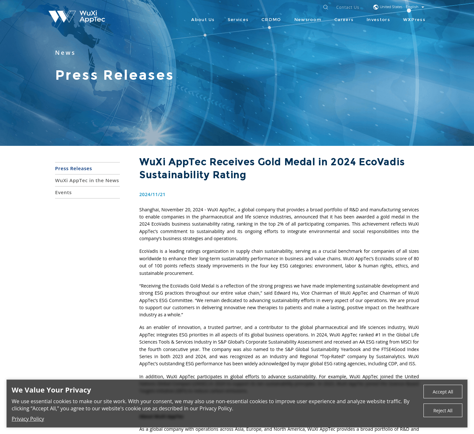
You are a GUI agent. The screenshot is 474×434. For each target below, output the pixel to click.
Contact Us (347, 7)
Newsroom (307, 19)
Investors (378, 19)
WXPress (414, 19)
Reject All (442, 410)
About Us (202, 19)
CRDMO (271, 19)
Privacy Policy (28, 418)
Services (238, 19)
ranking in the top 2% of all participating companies (293, 224)
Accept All (443, 392)
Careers (343, 19)
